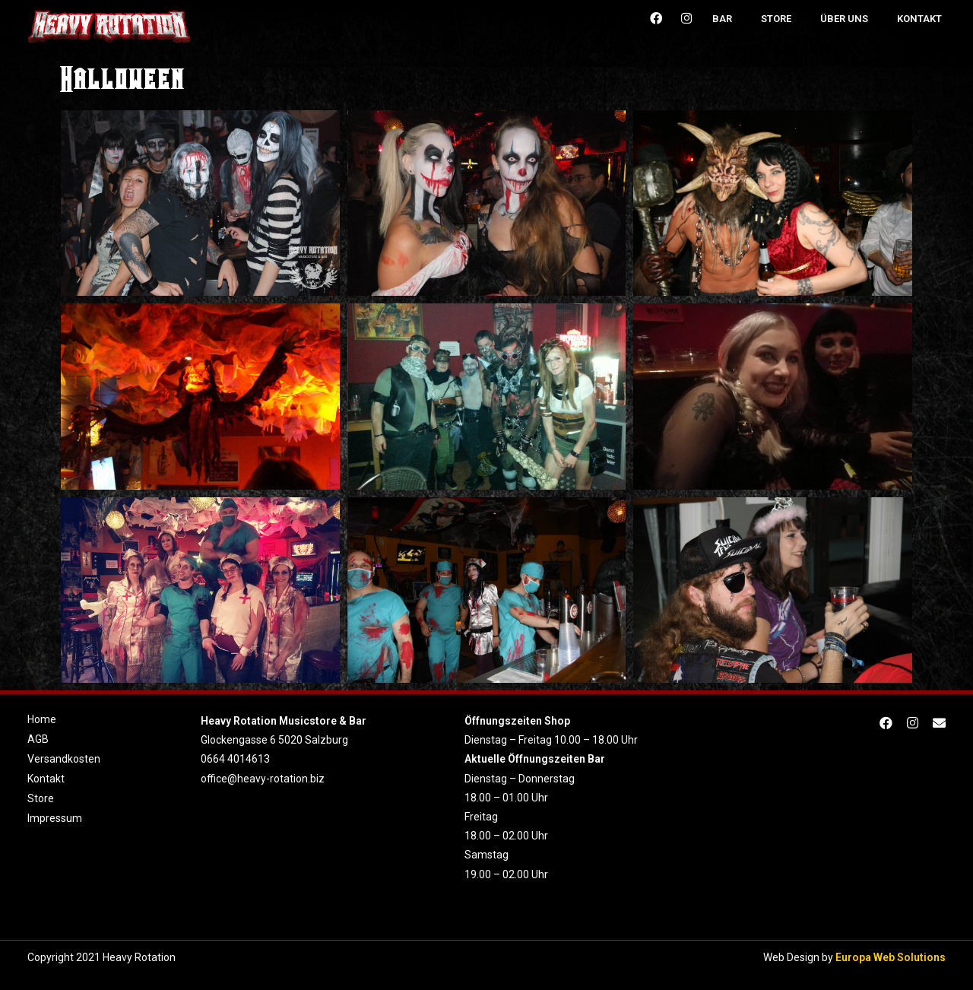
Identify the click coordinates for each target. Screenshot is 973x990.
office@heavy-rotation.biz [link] (263, 779)
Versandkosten (63, 759)
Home (41, 719)
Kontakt (919, 18)
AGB (38, 739)
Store (776, 18)
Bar (722, 18)
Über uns (844, 18)
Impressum (54, 818)
